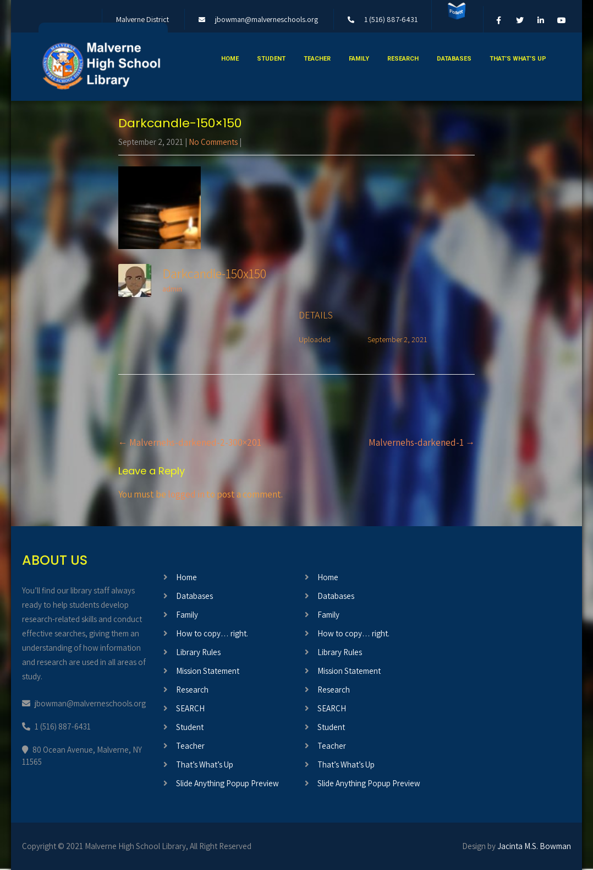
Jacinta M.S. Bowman (534, 846)
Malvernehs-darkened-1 (422, 442)
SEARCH (190, 708)
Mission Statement (207, 671)
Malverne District (142, 19)
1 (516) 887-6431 (391, 19)
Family (359, 58)
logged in (186, 494)
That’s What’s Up (518, 58)
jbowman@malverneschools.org (266, 19)
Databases (454, 58)
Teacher (317, 58)
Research (403, 58)
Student (271, 58)
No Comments (213, 142)
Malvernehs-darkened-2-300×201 (189, 442)
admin (172, 289)
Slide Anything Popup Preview (227, 783)
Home (230, 58)
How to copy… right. (212, 633)
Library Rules (198, 652)
